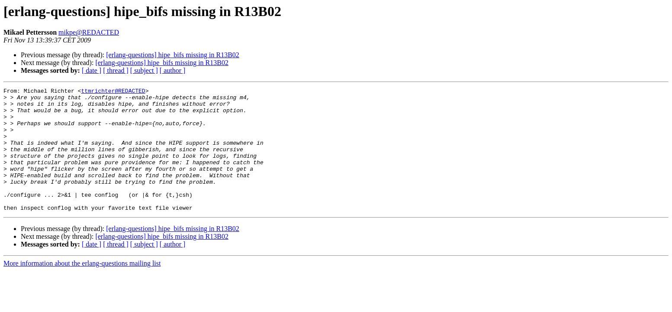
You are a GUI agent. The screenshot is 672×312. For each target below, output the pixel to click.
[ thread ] (116, 70)
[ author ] (173, 70)
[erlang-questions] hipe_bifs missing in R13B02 (172, 54)
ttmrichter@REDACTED (113, 92)
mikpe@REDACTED (88, 32)
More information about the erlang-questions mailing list (82, 288)
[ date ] (91, 70)
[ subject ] (144, 70)
